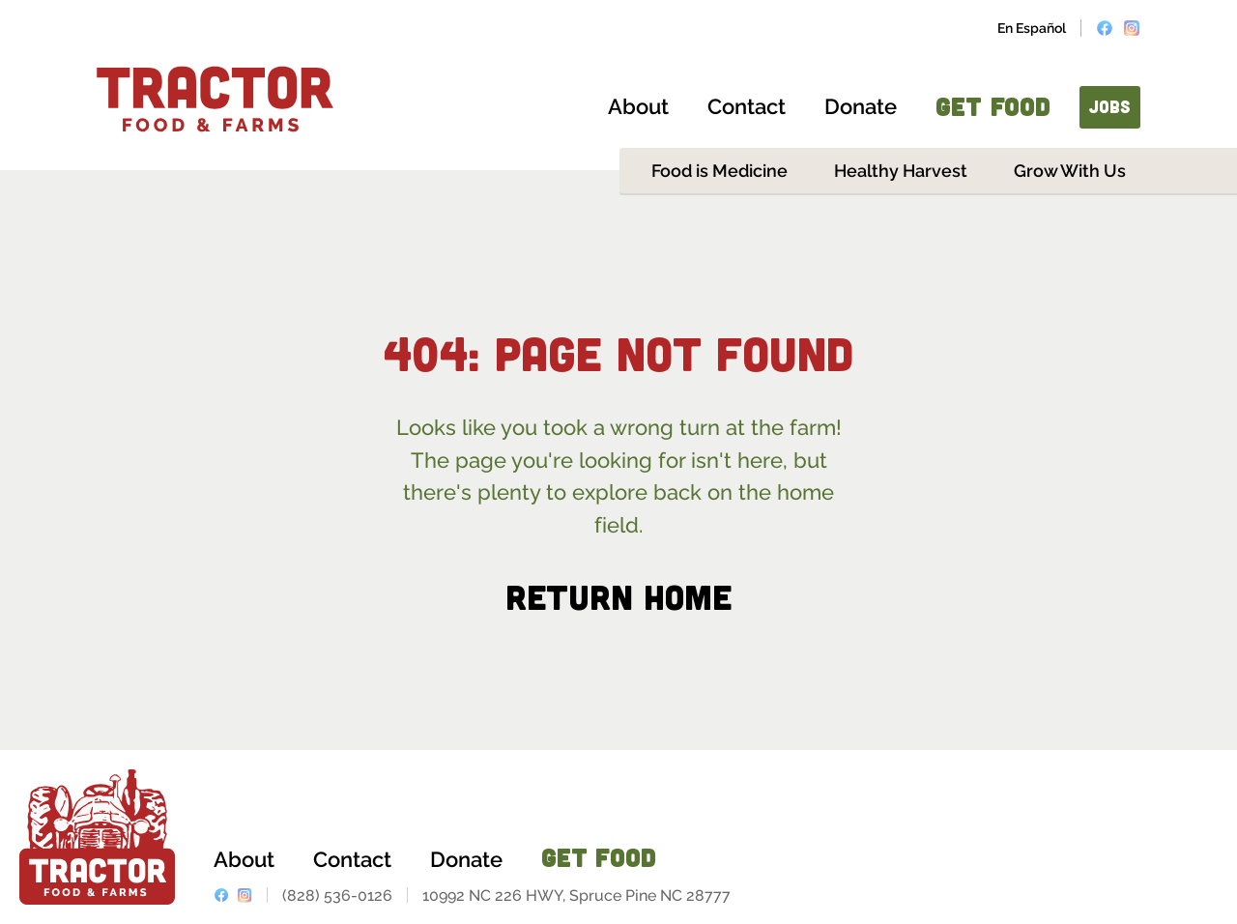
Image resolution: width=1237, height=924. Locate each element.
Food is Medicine (719, 170)
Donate (860, 106)
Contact (746, 106)
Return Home (618, 596)
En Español (1031, 28)
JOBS (1110, 106)
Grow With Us (1070, 170)
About (638, 106)
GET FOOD (992, 106)
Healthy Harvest (900, 170)
